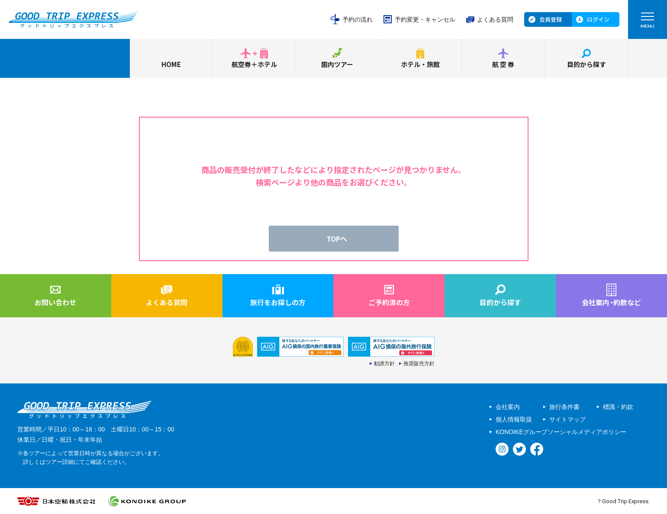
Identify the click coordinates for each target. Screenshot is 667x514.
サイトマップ (567, 419)
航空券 (504, 64)
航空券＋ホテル (254, 64)
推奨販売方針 (419, 363)
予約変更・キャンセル (425, 19)
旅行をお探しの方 (278, 302)
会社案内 (508, 406)
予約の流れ (357, 19)
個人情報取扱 (514, 419)
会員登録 (550, 19)
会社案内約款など (611, 302)
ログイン (598, 19)
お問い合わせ (55, 302)
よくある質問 (495, 19)
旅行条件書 (564, 406)
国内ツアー (337, 64)
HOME (171, 64)
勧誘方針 (384, 363)
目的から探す (586, 64)
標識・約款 (618, 406)
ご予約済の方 (389, 302)
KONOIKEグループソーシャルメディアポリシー (561, 431)
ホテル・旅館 (420, 64)
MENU (647, 22)
